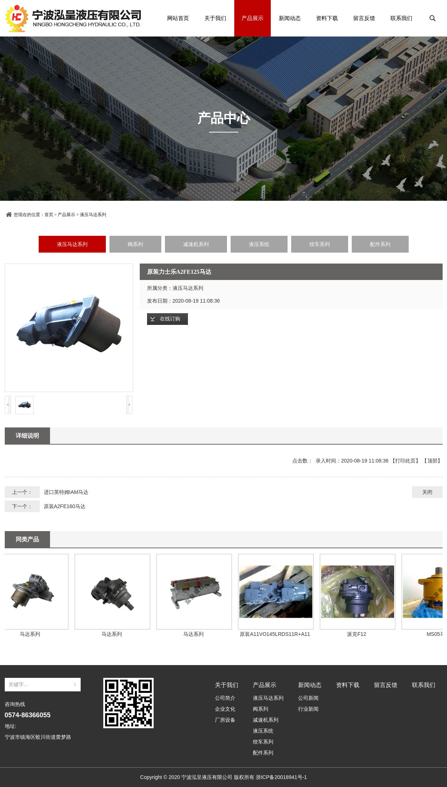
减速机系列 (196, 244)
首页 (49, 214)
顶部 (432, 461)
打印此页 (405, 461)
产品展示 (252, 18)
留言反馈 (364, 18)
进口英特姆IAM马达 (66, 492)
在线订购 (170, 319)
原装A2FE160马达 (64, 506)
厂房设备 (225, 720)
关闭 (427, 492)
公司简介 (225, 698)
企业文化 (225, 709)
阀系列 (135, 244)
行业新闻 (308, 709)
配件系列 (380, 244)
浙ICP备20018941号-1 (281, 777)
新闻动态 (290, 18)
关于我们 (215, 18)
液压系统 (259, 244)
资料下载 (327, 18)
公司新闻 (308, 698)
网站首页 (178, 18)
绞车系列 (319, 244)
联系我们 (401, 18)
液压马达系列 (93, 214)
